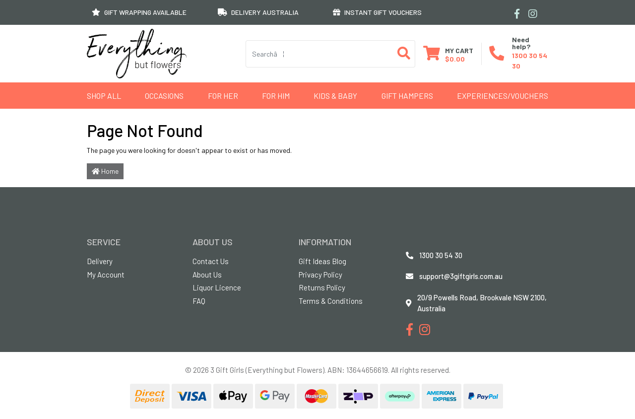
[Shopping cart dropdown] (448, 54)
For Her (223, 95)
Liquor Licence (216, 287)
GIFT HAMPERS (407, 95)
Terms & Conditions (331, 300)
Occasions (164, 95)
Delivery (100, 261)
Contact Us (210, 261)
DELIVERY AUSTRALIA (258, 12)
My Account (106, 274)
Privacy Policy (320, 274)
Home (105, 171)
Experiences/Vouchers (502, 95)
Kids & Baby (335, 95)
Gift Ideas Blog (322, 261)
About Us (207, 274)
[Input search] (319, 54)
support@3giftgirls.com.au (461, 276)
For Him (276, 95)
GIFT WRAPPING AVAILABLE (139, 12)
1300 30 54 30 (440, 255)
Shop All (104, 95)
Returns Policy (322, 287)
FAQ (198, 300)
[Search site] (404, 54)
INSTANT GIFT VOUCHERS (377, 12)
